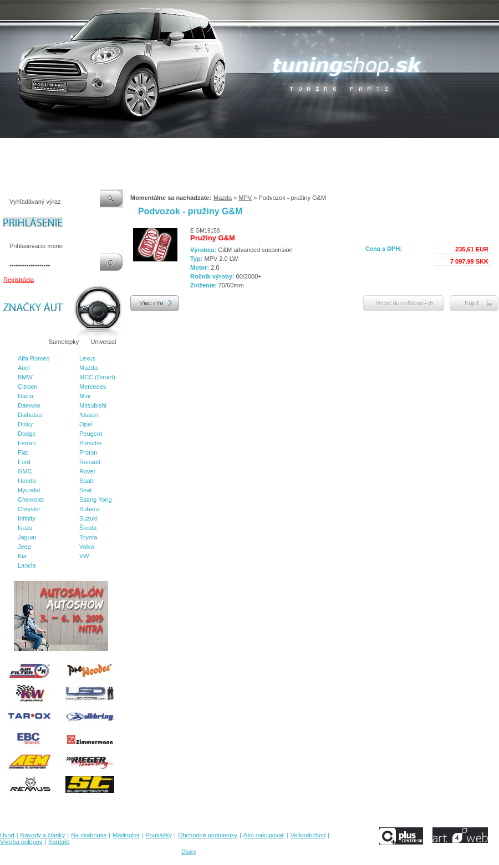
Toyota (88, 537)
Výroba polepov (384, 149)
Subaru (89, 509)
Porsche (90, 443)
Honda (26, 480)
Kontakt (426, 149)
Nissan (88, 414)
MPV (245, 197)
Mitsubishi (92, 405)
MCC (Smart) (97, 377)
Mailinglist (138, 149)
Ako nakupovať (287, 149)
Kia (22, 556)
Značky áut (22, 341)
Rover (87, 471)
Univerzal (103, 341)
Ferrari (26, 443)
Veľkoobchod (335, 149)
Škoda (87, 527)
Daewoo (29, 405)
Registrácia (18, 279)
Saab (86, 480)
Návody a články (46, 149)
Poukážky (174, 149)
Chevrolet (31, 499)
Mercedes (92, 386)
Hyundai (29, 490)
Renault (89, 462)
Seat (85, 490)
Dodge (26, 433)
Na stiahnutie (96, 149)
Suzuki (88, 518)
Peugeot (90, 433)
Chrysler (29, 509)
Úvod (7, 149)
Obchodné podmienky (227, 149)
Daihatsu (30, 414)
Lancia (26, 565)
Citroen (27, 386)
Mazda (88, 367)
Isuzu (25, 527)
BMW (25, 377)
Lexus (87, 358)
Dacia (25, 396)
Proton (88, 452)
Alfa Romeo (33, 358)
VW (84, 556)
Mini (84, 396)
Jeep (24, 546)
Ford (24, 462)
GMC (25, 471)
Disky (25, 424)
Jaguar (27, 537)
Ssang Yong (95, 499)
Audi (24, 367)
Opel (85, 424)
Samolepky (64, 341)
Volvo (86, 546)
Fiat (23, 452)
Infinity (26, 518)
